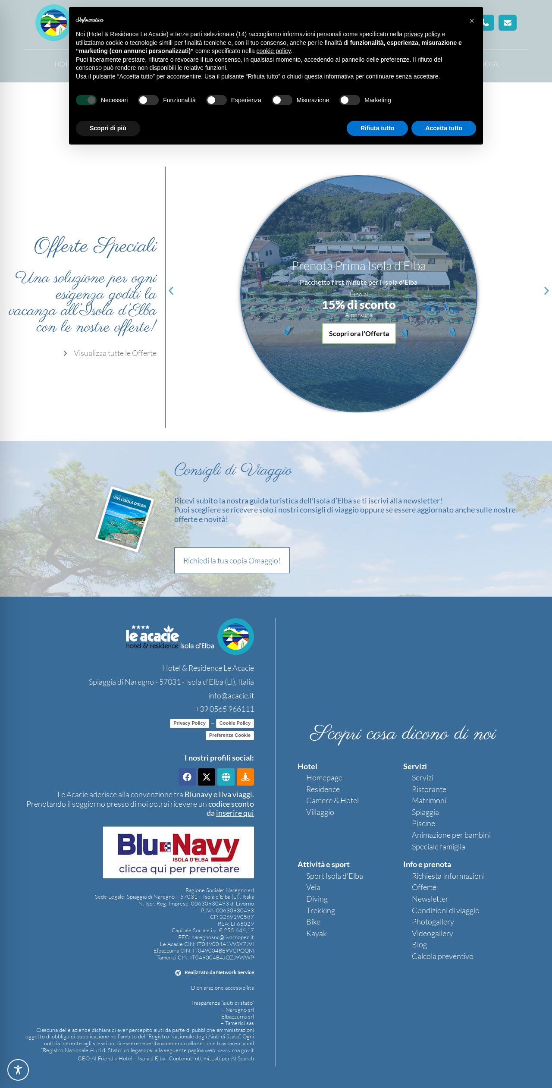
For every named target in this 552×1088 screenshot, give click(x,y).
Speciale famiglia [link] (438, 846)
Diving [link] (317, 898)
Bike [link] (313, 921)
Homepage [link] (324, 777)
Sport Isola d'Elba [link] (334, 875)
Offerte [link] (424, 887)
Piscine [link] (423, 823)
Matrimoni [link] (429, 800)
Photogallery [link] (433, 921)
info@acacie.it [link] (231, 695)
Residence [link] (323, 789)
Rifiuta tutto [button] (378, 128)
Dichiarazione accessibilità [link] (222, 987)
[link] (109, 353)
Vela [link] (313, 887)
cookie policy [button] (274, 50)
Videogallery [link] (432, 933)
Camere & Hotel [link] (332, 800)
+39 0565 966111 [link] (224, 709)
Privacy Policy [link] (189, 723)
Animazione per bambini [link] (451, 835)
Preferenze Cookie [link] (230, 735)
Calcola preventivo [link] (443, 956)
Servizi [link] (422, 777)
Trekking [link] (320, 910)
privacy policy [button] (422, 34)
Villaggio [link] (320, 812)
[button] (508, 23)
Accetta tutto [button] (443, 128)
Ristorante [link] (429, 789)
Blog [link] (419, 944)
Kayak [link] (316, 933)
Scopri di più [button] (108, 128)
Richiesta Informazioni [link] (448, 875)
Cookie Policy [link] (235, 723)
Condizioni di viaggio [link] (446, 910)
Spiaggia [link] (425, 812)
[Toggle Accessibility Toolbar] (18, 1070)
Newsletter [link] (430, 898)
